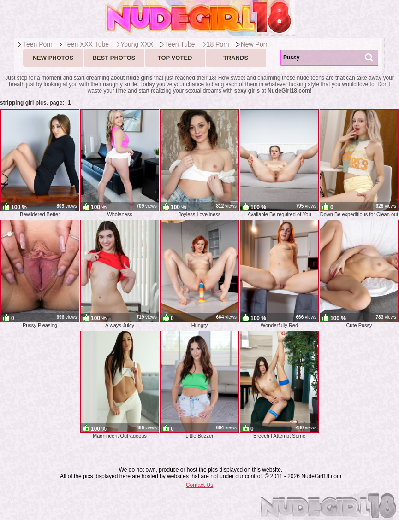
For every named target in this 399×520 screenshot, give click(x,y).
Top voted (175, 57)
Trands (235, 57)
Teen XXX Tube (86, 44)
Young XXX (136, 44)
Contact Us (199, 485)
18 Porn (218, 44)
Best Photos (114, 57)
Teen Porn (38, 44)
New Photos (53, 57)
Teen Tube (180, 44)
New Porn (255, 44)
